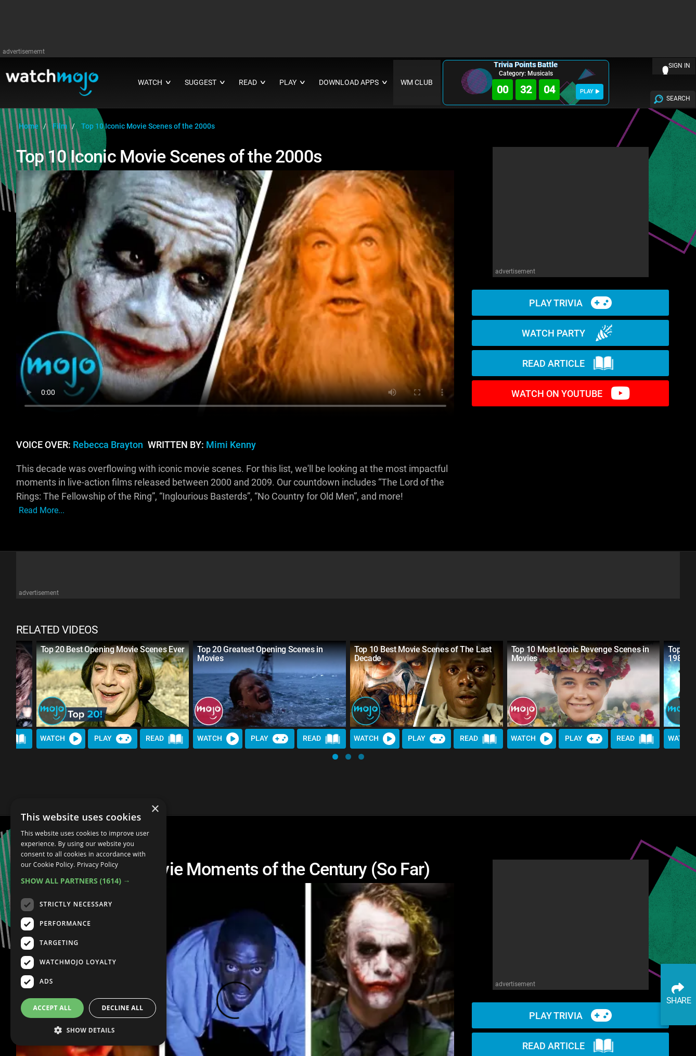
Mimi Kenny (231, 445)
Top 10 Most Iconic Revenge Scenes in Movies (580, 653)
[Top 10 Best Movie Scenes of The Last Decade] (426, 684)
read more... (42, 510)
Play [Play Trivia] (113, 738)
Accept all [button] (52, 1007)
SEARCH (678, 98)
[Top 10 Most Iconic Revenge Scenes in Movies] (583, 684)
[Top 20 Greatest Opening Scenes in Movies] (269, 684)
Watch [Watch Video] (61, 738)
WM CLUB (417, 82)
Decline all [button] (123, 1007)
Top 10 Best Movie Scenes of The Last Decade (422, 653)
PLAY (589, 91)
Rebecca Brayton (108, 445)
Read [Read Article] (164, 739)
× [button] (155, 809)
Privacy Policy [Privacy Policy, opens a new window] (97, 864)
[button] (335, 756)
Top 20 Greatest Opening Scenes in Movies (260, 653)
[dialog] (88, 922)
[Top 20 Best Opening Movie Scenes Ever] (112, 684)
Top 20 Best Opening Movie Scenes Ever (113, 649)
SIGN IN (679, 65)
